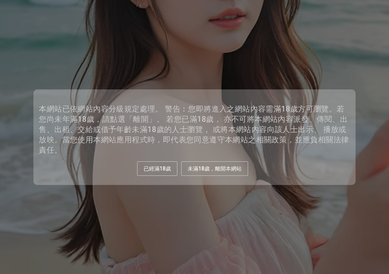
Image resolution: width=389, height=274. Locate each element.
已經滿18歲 (157, 169)
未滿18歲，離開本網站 (215, 169)
